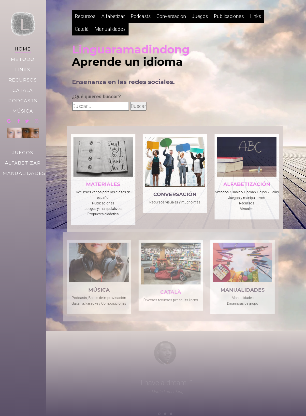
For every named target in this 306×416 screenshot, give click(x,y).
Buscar (138, 106)
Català (82, 29)
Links (255, 16)
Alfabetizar (113, 16)
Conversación (171, 16)
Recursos (85, 16)
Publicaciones (229, 16)
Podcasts (141, 16)
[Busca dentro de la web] (100, 106)
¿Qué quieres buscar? (96, 97)
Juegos (200, 16)
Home (23, 49)
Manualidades (110, 29)
